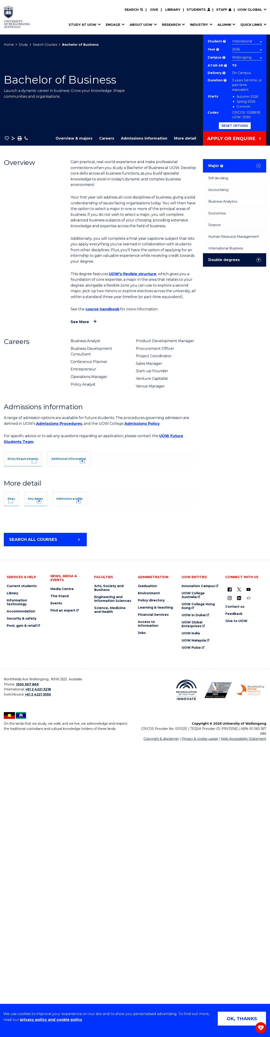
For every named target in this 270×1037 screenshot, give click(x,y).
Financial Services (153, 907)
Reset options (235, 126)
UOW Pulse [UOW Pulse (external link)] (191, 940)
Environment (149, 886)
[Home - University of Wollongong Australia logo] (17, 17)
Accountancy (218, 190)
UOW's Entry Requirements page (127, 511)
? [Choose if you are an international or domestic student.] (224, 41)
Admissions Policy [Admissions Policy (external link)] (142, 423)
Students (196, 10)
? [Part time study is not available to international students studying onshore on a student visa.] (225, 80)
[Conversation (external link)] (248, 890)
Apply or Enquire (231, 138)
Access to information (148, 916)
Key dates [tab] (57, 675)
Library (172, 10)
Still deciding (218, 178)
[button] (7, 138)
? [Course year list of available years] (217, 49)
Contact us (234, 899)
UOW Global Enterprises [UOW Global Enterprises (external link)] (192, 916)
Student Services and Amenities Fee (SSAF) (50, 788)
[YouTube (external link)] (248, 882)
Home (9, 45)
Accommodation (21, 904)
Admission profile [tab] (108, 675)
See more (80, 322)
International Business (225, 248)
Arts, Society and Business (109, 880)
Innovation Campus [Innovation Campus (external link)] (198, 878)
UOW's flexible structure (132, 274)
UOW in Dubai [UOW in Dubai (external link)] (194, 908)
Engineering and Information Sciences (112, 891)
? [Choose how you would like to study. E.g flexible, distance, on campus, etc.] (224, 72)
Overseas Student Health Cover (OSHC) (46, 782)
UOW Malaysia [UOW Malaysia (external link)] (194, 933)
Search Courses (45, 45)
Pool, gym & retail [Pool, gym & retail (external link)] (22, 918)
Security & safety (21, 911)
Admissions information (144, 138)
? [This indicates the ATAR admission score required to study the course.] (225, 65)
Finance (214, 225)
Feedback (233, 906)
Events (56, 896)
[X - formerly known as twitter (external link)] (239, 882)
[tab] (33, 458)
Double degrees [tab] (224, 260)
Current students (22, 878)
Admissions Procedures (59, 423)
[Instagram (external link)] (229, 890)
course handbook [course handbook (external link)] (102, 309)
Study (23, 45)
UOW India (191, 926)
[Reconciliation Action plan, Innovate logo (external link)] (186, 982)
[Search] (133, 10)
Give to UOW (236, 913)
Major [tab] (215, 166)
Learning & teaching (155, 900)
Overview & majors (74, 138)
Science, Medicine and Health (110, 902)
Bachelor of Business (80, 45)
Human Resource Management (233, 237)
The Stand (59, 888)
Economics (217, 213)
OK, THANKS (242, 1018)
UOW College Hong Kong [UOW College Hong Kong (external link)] (198, 898)
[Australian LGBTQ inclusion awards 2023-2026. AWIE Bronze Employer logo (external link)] (218, 982)
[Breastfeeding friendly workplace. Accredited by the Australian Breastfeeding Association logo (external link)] (250, 982)
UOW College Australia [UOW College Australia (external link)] (193, 887)
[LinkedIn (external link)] (239, 890)
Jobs (142, 925)
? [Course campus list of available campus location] (224, 57)
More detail (185, 138)
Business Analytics (222, 201)
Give (154, 10)
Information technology (17, 895)
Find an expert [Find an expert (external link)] (62, 903)
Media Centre (62, 881)
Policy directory (151, 893)
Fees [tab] (17, 675)
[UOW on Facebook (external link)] (229, 882)
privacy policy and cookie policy (51, 1020)
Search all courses (33, 832)
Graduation (147, 878)
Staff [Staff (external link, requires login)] (221, 10)
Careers (106, 138)
